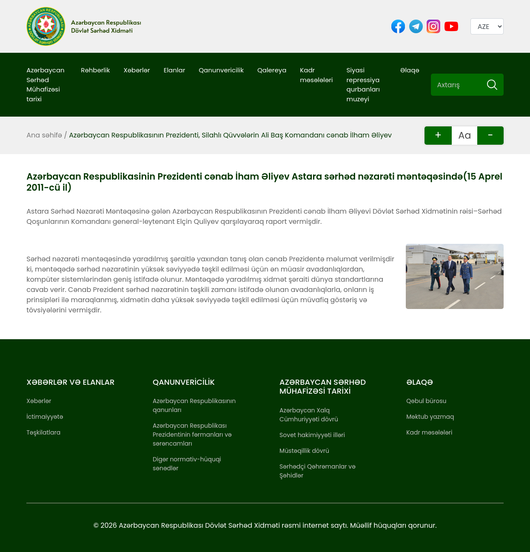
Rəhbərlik (95, 70)
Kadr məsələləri (316, 75)
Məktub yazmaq (430, 416)
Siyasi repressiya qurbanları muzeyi (363, 84)
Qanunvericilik (221, 70)
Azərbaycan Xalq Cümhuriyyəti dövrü (308, 414)
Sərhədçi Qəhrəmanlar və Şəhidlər (317, 471)
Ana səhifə (44, 135)
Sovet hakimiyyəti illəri (312, 435)
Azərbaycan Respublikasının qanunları (194, 405)
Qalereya (271, 70)
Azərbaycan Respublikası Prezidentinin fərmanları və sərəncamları (192, 434)
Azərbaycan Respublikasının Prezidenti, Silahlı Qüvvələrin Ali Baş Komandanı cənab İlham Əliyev (230, 135)
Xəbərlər (136, 70)
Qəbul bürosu (426, 401)
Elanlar (174, 70)
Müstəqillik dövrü (304, 450)
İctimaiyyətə (44, 416)
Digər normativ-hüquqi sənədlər (187, 463)
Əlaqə (409, 70)
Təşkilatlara (43, 432)
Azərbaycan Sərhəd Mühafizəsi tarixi (45, 84)
